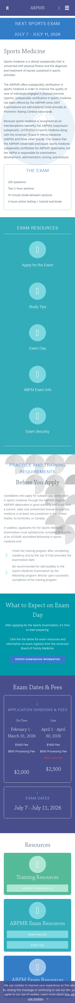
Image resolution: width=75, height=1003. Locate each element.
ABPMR (37, 8)
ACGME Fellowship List (37, 888)
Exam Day (37, 945)
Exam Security (37, 934)
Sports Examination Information (37, 659)
